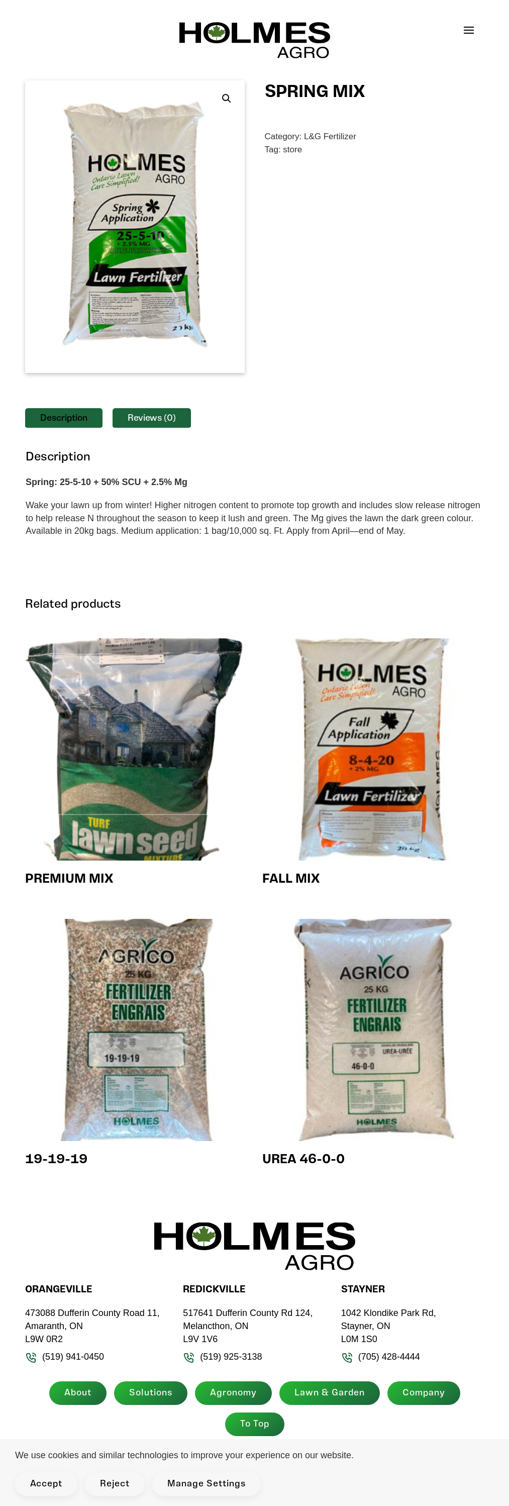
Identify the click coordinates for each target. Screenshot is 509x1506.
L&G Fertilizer (330, 136)
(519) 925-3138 (218, 1357)
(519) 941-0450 (61, 1357)
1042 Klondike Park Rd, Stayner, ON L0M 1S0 (384, 1326)
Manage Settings (206, 1484)
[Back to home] (254, 40)
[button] (474, 30)
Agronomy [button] (229, 1393)
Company (419, 1393)
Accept (46, 1484)
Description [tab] (63, 418)
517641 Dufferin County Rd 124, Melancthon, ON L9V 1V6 (244, 1326)
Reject (115, 1484)
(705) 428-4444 (376, 1357)
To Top (250, 1424)
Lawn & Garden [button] (325, 1393)
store (292, 149)
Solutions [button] (146, 1393)
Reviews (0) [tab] (152, 418)
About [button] (73, 1393)
